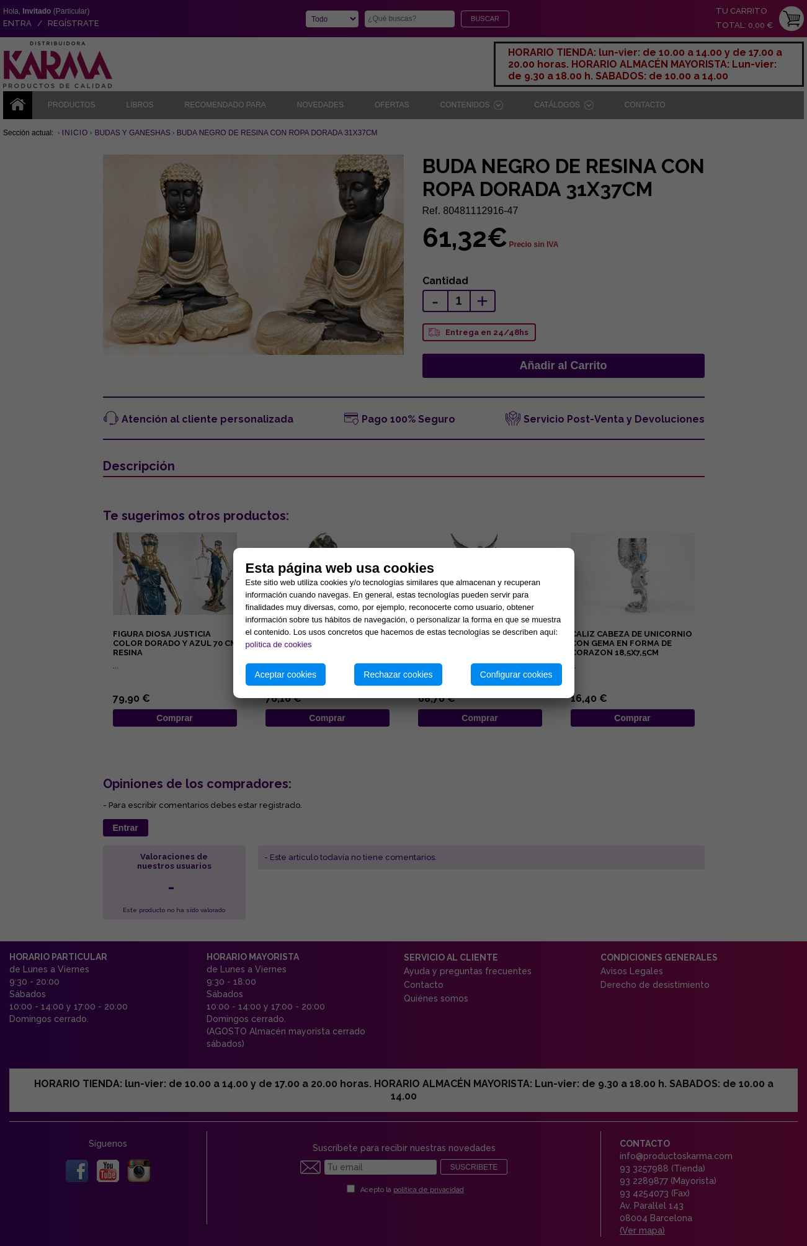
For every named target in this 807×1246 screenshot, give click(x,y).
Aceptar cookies (286, 674)
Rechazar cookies (397, 674)
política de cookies (279, 644)
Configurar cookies (516, 674)
